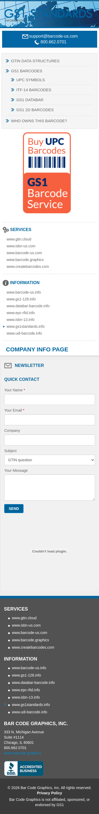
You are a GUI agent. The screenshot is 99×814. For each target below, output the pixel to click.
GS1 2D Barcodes (35, 109)
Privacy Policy (49, 793)
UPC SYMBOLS (30, 80)
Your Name (14, 390)
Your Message (16, 470)
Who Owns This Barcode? (39, 121)
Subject (10, 451)
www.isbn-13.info (21, 320)
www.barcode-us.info (24, 292)
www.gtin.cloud (19, 239)
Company (12, 430)
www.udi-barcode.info (24, 333)
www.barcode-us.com (24, 253)
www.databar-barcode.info (28, 306)
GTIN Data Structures (35, 61)
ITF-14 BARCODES (33, 90)
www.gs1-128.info (21, 299)
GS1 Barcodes (26, 71)
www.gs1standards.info (26, 326)
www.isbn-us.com (21, 246)
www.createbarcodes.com (28, 266)
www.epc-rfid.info (21, 313)
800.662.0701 (15, 748)
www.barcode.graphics (25, 260)
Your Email (14, 410)
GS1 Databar (30, 100)
